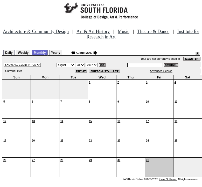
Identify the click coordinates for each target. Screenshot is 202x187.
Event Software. (168, 179)
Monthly (40, 53)
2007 (89, 52)
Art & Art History (93, 31)
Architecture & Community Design (36, 31)
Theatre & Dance (153, 31)
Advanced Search (161, 70)
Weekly (23, 53)
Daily (9, 53)
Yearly (55, 53)
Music (123, 31)
